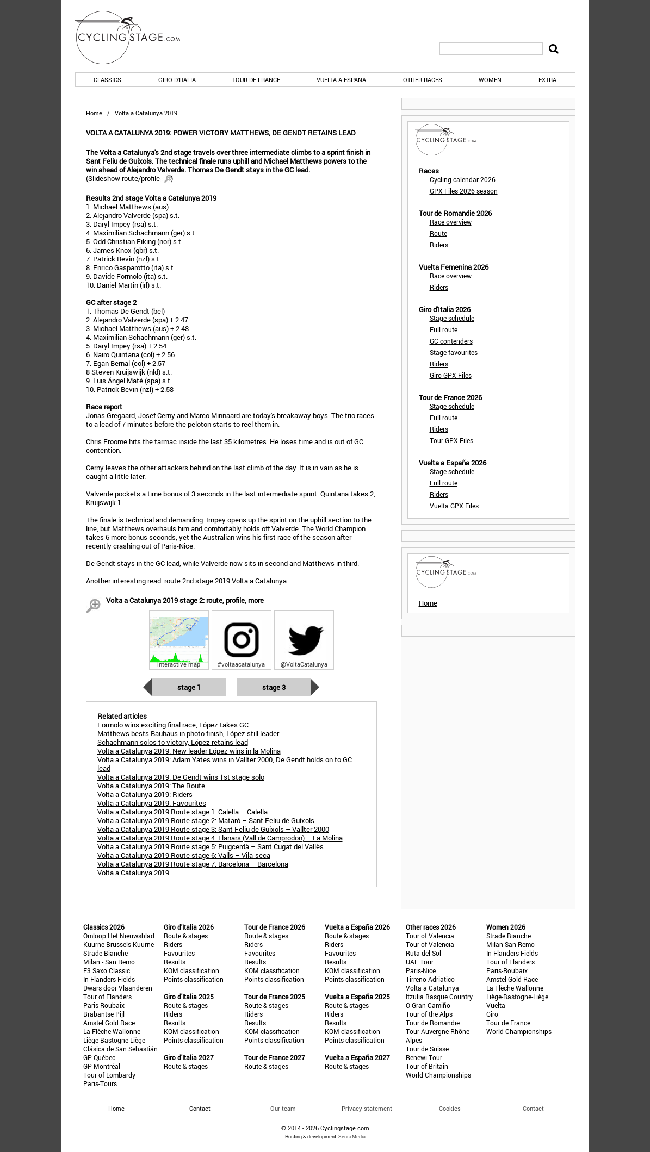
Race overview (451, 221)
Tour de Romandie (433, 1022)
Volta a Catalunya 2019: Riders (145, 794)
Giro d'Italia (177, 80)
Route (438, 233)
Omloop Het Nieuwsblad (118, 935)
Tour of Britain (427, 1066)
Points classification (194, 979)
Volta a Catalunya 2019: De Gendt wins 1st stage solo (180, 777)
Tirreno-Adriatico (430, 979)
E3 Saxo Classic (106, 970)
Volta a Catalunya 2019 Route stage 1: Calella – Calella (182, 812)
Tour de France (256, 80)
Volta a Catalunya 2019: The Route (151, 785)
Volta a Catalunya (432, 987)
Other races (422, 80)
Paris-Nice (421, 970)
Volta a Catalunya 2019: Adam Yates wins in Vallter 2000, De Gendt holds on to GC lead (224, 764)
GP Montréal (101, 1066)
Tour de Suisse (427, 1048)
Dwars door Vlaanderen (117, 987)
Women (490, 80)
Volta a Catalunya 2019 (133, 872)
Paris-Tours (100, 1083)
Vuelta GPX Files (454, 505)
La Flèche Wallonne (111, 1031)
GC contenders (451, 341)
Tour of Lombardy (109, 1074)
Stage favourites (454, 352)
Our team (283, 1108)
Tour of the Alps (429, 1014)
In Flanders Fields (109, 979)
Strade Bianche (105, 953)
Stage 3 (274, 687)
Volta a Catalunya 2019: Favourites (151, 803)
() (129, 178)
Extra (547, 80)
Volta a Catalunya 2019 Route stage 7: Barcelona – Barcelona (192, 864)
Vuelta (495, 1005)
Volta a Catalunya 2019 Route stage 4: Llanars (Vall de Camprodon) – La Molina (220, 838)
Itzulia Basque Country (439, 996)
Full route (443, 329)
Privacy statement (367, 1108)
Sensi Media (352, 1136)
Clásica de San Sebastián (120, 1048)
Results (174, 961)
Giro (492, 1014)
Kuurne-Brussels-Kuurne (118, 944)
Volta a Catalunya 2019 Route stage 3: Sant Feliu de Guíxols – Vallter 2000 (213, 829)
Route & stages (186, 935)
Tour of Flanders (107, 996)
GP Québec (99, 1057)
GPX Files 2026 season (464, 190)
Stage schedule (452, 318)
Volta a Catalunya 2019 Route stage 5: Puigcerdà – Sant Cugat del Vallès (210, 846)
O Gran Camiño (428, 1005)
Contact (533, 1108)
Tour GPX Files (451, 440)
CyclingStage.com (135, 37)
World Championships (438, 1074)
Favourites (179, 953)
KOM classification (191, 970)
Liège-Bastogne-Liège (114, 1040)
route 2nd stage (188, 581)
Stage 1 (189, 687)
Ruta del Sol (423, 953)
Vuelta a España (341, 80)
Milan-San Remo (510, 944)
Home (94, 113)
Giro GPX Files (451, 375)
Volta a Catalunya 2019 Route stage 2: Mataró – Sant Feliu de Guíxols (205, 820)
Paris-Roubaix (104, 1005)
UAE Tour (420, 961)
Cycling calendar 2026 (463, 179)
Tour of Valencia (430, 935)
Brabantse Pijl (104, 1014)
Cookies (450, 1108)
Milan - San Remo (109, 961)
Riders (439, 244)
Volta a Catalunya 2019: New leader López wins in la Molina (189, 751)
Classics (107, 80)
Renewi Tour (424, 1057)
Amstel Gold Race (109, 1022)
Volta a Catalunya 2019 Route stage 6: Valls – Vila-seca (183, 855)
